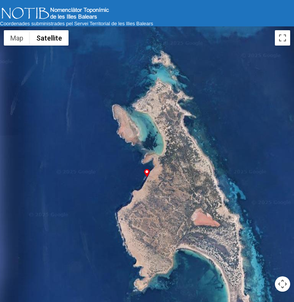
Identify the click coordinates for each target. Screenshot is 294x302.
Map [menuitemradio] (16, 38)
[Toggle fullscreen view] (282, 38)
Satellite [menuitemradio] (49, 38)
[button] (147, 173)
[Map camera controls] (282, 284)
